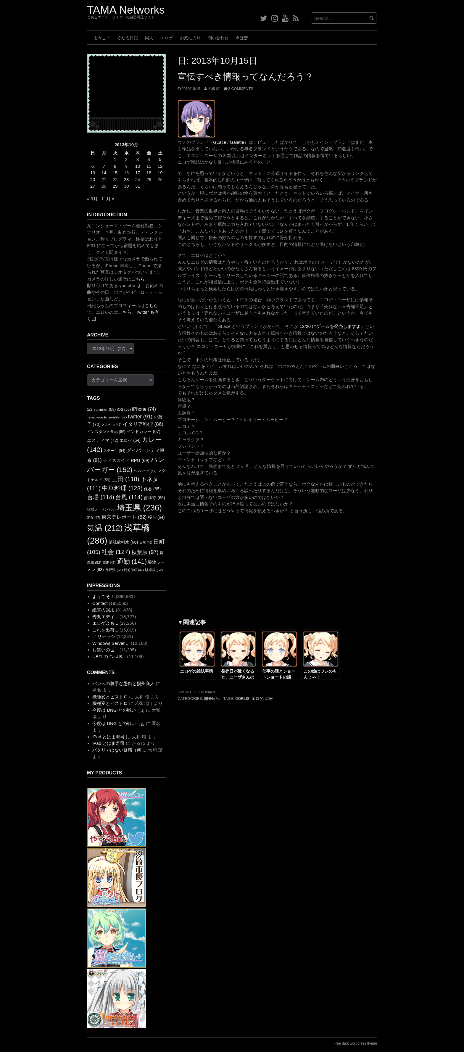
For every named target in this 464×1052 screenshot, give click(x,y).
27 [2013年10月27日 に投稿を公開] (92, 186)
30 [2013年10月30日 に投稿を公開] (126, 186)
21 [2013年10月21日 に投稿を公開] (104, 179)
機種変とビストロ (110, 696)
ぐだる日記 (127, 38)
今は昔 (242, 38)
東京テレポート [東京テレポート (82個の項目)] (124, 517)
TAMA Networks (126, 10)
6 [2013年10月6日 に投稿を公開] (92, 166)
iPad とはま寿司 (108, 736)
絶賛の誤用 (103, 609)
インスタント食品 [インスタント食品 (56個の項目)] (106, 431)
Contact (100, 603)
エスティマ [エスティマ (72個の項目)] (102, 440)
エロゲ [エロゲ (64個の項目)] (130, 440)
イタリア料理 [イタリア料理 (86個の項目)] (143, 424)
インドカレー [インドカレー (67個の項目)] (143, 431)
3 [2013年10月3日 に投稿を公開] (137, 159)
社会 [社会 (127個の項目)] (116, 551)
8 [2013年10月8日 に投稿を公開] (115, 166)
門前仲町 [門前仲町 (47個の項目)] (134, 570)
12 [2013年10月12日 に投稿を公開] (160, 166)
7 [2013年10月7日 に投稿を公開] (104, 166)
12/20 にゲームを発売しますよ (330, 326)
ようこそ (102, 38)
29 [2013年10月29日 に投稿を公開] (115, 186)
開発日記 (212, 698)
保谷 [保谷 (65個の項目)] (152, 488)
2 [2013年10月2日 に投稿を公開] (126, 159)
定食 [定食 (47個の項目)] (93, 517)
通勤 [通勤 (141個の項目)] (132, 561)
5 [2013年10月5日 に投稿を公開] (160, 159)
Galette (237, 142)
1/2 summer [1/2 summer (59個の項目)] (101, 409)
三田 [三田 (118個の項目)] (125, 479)
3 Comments (240, 88)
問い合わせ (218, 38)
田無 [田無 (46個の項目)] (145, 542)
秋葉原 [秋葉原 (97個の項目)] (144, 552)
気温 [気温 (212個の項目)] (105, 527)
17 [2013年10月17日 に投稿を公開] (137, 172)
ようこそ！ (103, 596)
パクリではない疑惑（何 (116, 750)
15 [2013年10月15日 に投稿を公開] (115, 172)
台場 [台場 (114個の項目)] (100, 497)
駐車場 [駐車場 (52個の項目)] (154, 570)
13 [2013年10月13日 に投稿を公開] (92, 172)
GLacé (219, 142)
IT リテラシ (103, 636)
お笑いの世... (105, 649)
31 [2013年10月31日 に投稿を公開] (137, 186)
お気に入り (190, 38)
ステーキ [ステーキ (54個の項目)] (114, 451)
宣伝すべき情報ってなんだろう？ (246, 76)
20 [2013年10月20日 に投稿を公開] (92, 179)
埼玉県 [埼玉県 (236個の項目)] (139, 507)
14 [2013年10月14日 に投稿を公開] (104, 172)
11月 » (107, 198)
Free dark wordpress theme (355, 1043)
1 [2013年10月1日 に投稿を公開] (115, 159)
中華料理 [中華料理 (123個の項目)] (122, 488)
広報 (269, 698)
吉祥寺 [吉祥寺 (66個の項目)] (154, 497)
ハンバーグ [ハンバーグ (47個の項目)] (144, 471)
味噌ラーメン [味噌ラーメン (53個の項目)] (101, 509)
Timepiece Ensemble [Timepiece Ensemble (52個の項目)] (107, 417)
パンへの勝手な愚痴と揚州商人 (123, 683)
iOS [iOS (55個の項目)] (124, 409)
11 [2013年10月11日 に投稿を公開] (149, 166)
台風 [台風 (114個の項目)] (129, 497)
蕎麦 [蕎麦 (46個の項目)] (109, 562)
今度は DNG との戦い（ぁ (118, 710)
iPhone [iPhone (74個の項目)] (144, 409)
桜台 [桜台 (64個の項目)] (156, 517)
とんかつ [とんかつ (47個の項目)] (111, 424)
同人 (149, 38)
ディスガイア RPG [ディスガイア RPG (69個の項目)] (126, 460)
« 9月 (92, 198)
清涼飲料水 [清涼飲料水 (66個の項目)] (123, 542)
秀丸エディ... (105, 616)
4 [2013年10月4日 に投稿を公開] (149, 159)
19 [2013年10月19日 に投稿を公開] (160, 172)
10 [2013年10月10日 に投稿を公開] (137, 166)
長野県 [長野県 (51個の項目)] (114, 570)
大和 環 (213, 88)
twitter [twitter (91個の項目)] (140, 417)
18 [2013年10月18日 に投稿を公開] (149, 172)
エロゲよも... (105, 623)
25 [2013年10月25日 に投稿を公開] (149, 179)
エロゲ (166, 38)
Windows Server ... (111, 643)
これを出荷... (105, 629)
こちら (138, 278)
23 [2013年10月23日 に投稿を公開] (126, 179)
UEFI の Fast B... (109, 656)
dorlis (242, 698)
